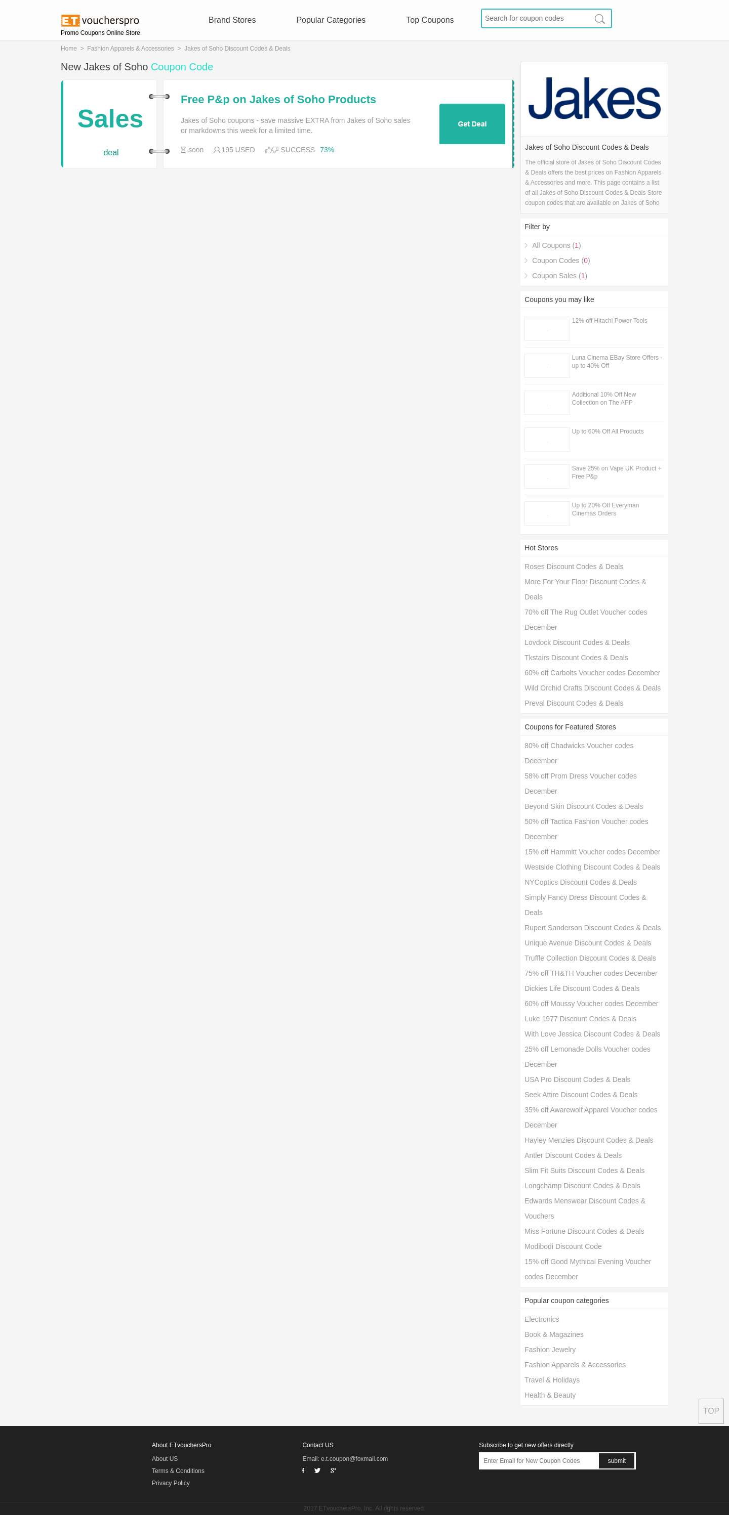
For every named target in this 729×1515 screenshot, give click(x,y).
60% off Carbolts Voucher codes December (592, 673)
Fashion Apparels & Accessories (130, 48)
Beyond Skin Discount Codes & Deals (583, 806)
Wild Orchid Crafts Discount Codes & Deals (592, 688)
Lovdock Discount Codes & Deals (577, 642)
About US (165, 1458)
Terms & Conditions (178, 1471)
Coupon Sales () (559, 276)
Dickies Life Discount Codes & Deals (581, 988)
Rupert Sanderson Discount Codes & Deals (592, 928)
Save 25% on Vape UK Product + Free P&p (617, 472)
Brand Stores (232, 20)
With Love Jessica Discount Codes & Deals (592, 1034)
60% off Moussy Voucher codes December (591, 1004)
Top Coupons (430, 20)
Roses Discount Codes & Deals (573, 566)
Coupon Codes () (561, 260)
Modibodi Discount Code (563, 1246)
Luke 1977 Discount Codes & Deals (580, 1019)
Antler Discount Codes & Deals (573, 1155)
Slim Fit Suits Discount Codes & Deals (584, 1170)
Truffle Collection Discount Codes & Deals (590, 958)
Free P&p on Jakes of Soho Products (278, 99)
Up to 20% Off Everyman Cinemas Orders (605, 509)
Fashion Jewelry (550, 1350)
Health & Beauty (550, 1395)
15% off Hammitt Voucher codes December (592, 852)
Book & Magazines (554, 1334)
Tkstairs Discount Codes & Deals (576, 658)
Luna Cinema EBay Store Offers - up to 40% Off (617, 361)
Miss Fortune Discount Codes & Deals (584, 1231)
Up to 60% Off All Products (608, 431)
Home (69, 48)
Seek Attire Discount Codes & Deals (580, 1095)
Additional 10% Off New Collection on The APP (604, 398)
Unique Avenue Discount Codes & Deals (587, 943)
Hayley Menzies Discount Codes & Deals (588, 1140)
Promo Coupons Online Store (100, 32)
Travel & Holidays (552, 1380)
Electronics (541, 1319)
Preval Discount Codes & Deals (573, 703)
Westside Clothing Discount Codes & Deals (592, 867)
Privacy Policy (171, 1483)
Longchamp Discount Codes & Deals (582, 1186)
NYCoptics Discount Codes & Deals (580, 882)
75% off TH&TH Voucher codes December (591, 973)
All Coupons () (556, 245)
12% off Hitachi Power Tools (609, 320)
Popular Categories (331, 20)
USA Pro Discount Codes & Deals (577, 1079)
